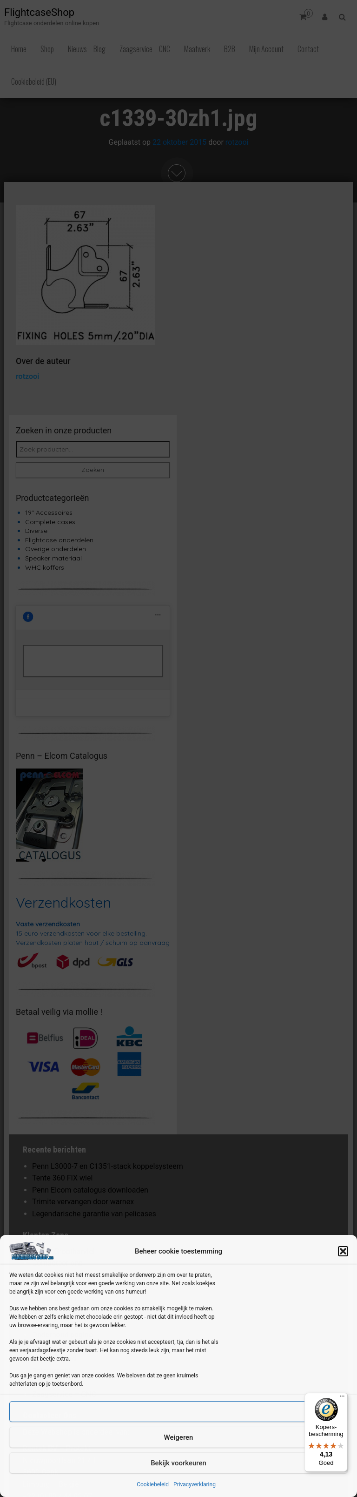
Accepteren (179, 1412)
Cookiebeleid (153, 1484)
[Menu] (342, 1398)
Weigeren (178, 1437)
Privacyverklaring (194, 1484)
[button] (343, 1251)
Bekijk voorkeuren (178, 1463)
